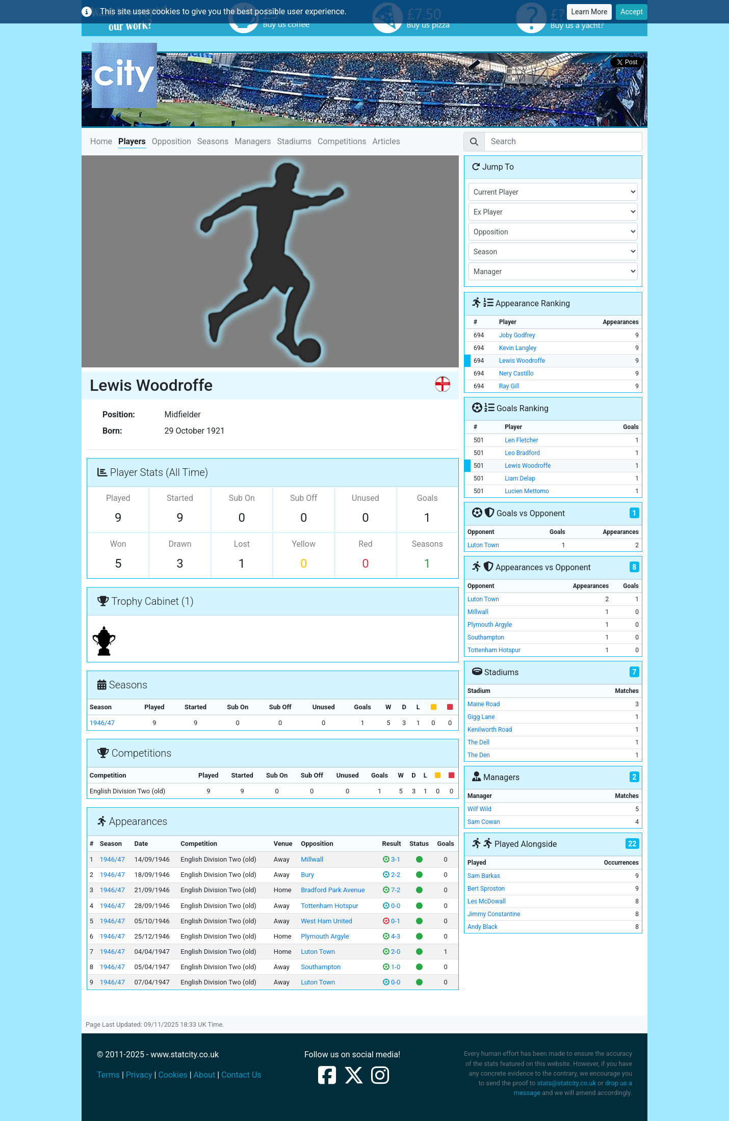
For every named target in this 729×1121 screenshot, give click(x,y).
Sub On (242, 498)
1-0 (391, 967)
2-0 (391, 951)
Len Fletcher (521, 440)
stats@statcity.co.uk (566, 1083)
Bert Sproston (486, 888)
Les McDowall (486, 901)
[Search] (563, 141)
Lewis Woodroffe (522, 360)
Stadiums (294, 141)
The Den (478, 755)
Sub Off (303, 498)
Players (132, 141)
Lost (242, 544)
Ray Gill (509, 386)
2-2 (391, 874)
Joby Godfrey (517, 335)
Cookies (172, 1075)
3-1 (391, 859)
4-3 (391, 936)
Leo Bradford (522, 453)
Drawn (179, 544)
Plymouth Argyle (325, 936)
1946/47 (102, 723)
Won (118, 544)
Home (101, 141)
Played (118, 498)
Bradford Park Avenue (333, 890)
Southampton (321, 967)
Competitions (342, 141)
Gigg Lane (481, 716)
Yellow (304, 544)
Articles (386, 141)
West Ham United (326, 921)
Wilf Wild (479, 809)
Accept (631, 12)
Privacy (139, 1075)
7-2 (391, 890)
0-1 (391, 921)
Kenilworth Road (489, 729)
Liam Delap (520, 478)
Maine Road (483, 704)
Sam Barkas (483, 875)
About (205, 1075)
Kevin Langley (517, 348)
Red (365, 544)
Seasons (212, 141)
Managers (253, 141)
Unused (365, 498)
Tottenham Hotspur (329, 906)
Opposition (171, 141)
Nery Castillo (516, 373)
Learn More (589, 12)
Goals (427, 498)
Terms (108, 1075)
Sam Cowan (483, 821)
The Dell (478, 742)
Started (180, 498)
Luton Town (318, 951)
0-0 (391, 906)
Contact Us (241, 1075)
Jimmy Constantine (493, 914)
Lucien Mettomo (527, 491)
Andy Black (482, 926)
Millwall (312, 859)
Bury (307, 874)
